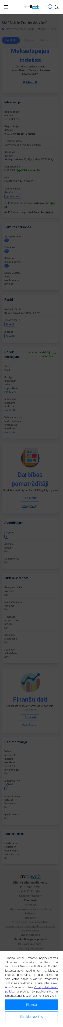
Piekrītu (31, 1004)
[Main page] (31, 7)
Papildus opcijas (31, 1016)
